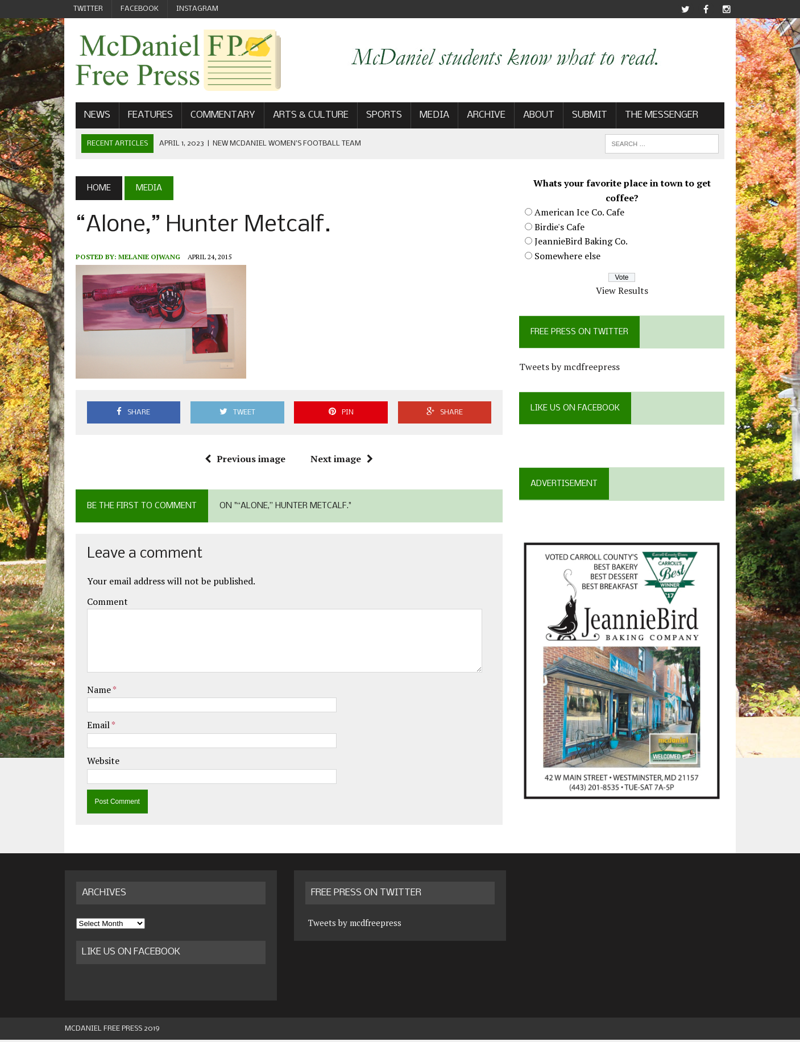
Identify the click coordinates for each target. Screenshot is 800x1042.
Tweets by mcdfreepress (573, 369)
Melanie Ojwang (138, 258)
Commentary (212, 117)
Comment (96, 603)
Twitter (88, 9)
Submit (578, 117)
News (86, 117)
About (528, 117)
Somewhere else (571, 258)
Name (89, 692)
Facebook (140, 9)
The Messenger (650, 117)
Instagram (197, 9)
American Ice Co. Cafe (583, 214)
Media (423, 117)
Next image (338, 461)
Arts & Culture (300, 117)
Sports (373, 117)
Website (92, 763)
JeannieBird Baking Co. (585, 243)
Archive (475, 117)
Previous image (241, 461)
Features (139, 117)
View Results (629, 293)
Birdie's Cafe (563, 228)
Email (88, 727)
